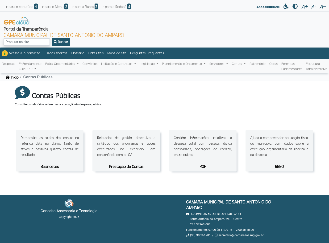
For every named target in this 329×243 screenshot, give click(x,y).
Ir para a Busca (85, 6)
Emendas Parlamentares (291, 66)
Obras (273, 63)
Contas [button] (237, 63)
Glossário (77, 53)
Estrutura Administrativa (316, 66)
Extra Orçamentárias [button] (60, 63)
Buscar (61, 42)
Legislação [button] (148, 63)
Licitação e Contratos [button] (117, 63)
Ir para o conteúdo (21, 6)
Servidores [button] (217, 63)
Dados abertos (56, 53)
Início (12, 77)
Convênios (90, 63)
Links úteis (96, 53)
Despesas (8, 63)
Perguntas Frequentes (147, 53)
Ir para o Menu (55, 6)
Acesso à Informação (21, 53)
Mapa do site (116, 53)
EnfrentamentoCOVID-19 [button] (30, 66)
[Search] (27, 42)
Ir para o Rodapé (116, 6)
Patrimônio (258, 63)
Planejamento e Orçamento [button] (182, 63)
